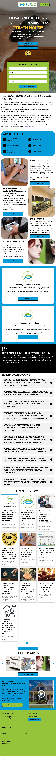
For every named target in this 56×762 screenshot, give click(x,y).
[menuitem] (7, 745)
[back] (2, 663)
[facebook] (29, 723)
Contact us (27, 126)
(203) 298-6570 (32, 716)
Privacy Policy (6, 757)
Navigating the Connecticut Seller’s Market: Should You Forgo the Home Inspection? (9, 588)
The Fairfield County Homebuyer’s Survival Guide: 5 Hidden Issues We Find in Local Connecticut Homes (8, 626)
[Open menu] (53, 4)
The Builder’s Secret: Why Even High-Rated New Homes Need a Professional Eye (27, 552)
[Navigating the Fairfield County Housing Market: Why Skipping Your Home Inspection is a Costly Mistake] (9, 539)
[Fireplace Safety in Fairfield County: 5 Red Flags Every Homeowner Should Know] (46, 574)
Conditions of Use (26, 757)
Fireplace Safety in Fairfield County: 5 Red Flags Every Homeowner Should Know (46, 587)
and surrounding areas (8, 718)
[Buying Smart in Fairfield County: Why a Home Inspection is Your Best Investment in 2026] (28, 501)
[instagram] (32, 723)
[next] (53, 663)
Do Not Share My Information (16, 757)
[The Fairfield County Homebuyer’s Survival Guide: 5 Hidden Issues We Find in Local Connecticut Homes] (9, 611)
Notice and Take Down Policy (35, 757)
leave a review (32, 361)
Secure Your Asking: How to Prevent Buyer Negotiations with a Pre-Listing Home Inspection (28, 588)
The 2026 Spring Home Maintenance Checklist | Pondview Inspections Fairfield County (45, 516)
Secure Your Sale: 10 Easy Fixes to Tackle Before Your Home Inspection (46, 551)
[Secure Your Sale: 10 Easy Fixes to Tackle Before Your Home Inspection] (46, 539)
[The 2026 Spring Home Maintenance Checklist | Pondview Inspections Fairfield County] (46, 501)
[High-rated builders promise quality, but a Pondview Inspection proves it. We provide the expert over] (28, 539)
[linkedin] (34, 723)
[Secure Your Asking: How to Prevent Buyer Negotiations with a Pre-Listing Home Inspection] (28, 574)
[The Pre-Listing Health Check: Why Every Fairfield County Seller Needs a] (9, 501)
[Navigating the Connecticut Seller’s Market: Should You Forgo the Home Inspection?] (9, 574)
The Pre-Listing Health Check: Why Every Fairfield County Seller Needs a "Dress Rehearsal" (9, 515)
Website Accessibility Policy (47, 757)
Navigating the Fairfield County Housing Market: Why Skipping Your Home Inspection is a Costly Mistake (9, 553)
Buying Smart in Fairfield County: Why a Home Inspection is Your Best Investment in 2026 (28, 515)
